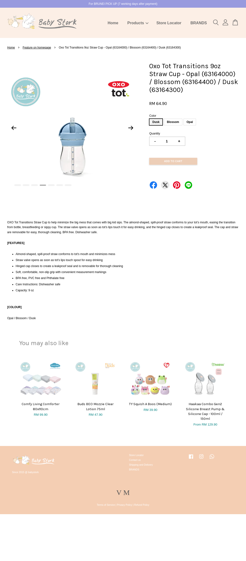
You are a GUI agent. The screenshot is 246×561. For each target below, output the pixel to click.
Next (131, 128)
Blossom (173, 122)
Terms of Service (106, 505)
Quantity (154, 133)
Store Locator (168, 23)
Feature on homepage (37, 47)
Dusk (155, 122)
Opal (190, 122)
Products (138, 23)
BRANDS (199, 23)
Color (152, 115)
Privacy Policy (124, 505)
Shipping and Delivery (141, 464)
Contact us (135, 460)
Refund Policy (141, 505)
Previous (14, 128)
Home (113, 23)
